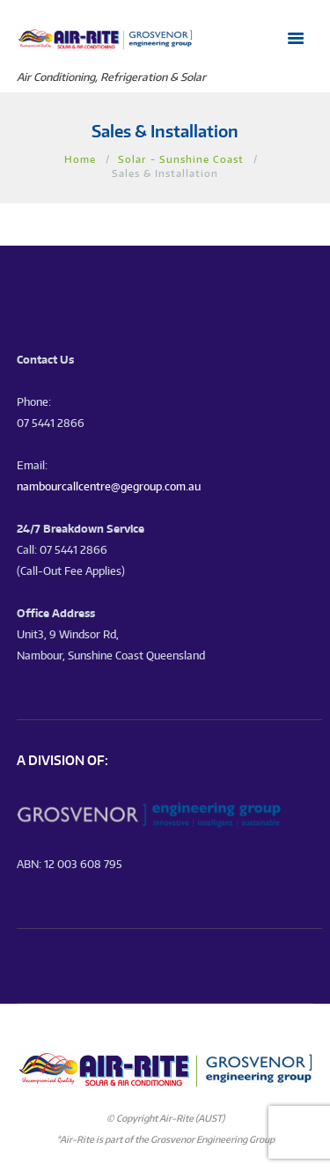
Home (80, 159)
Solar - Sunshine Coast (181, 159)
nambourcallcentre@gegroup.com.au (109, 486)
